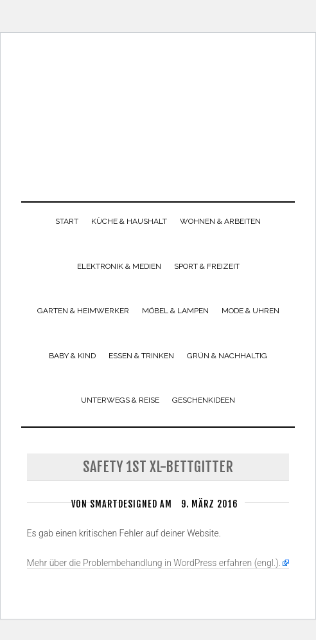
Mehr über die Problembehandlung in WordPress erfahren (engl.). (154, 563)
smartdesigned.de (158, 109)
